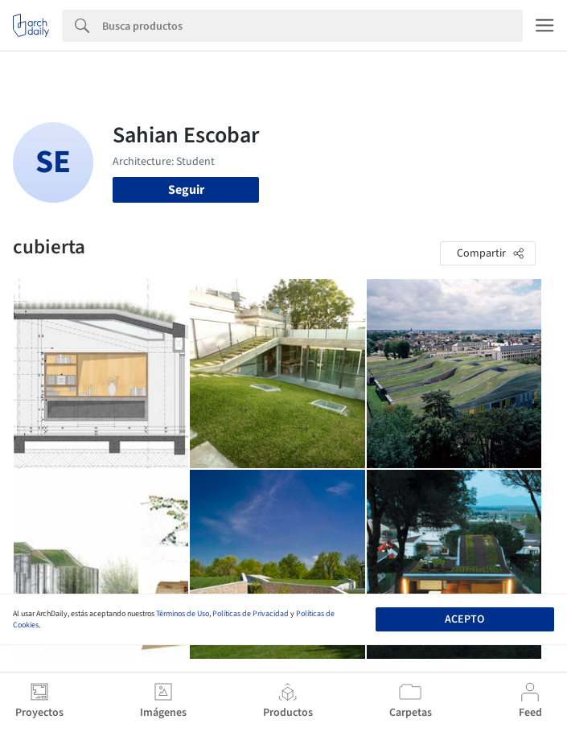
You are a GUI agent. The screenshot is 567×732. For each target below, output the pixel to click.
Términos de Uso (182, 613)
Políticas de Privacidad (250, 613)
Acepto (464, 619)
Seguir (186, 190)
